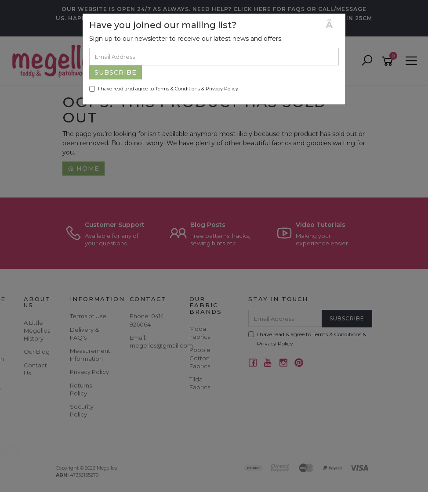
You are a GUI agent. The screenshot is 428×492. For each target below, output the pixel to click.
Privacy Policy (222, 89)
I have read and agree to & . (164, 89)
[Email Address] (214, 56)
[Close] (332, 24)
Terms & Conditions (177, 89)
